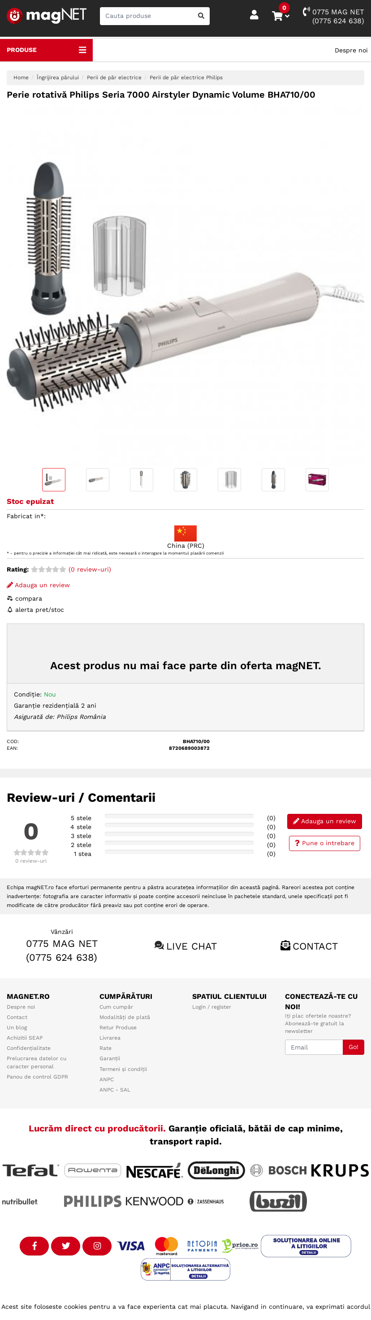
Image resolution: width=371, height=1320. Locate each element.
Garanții (109, 1058)
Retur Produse (118, 1027)
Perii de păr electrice (114, 77)
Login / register (211, 1007)
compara (24, 598)
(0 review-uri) (71, 569)
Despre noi (351, 50)
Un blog (17, 1027)
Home (21, 77)
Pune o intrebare (324, 843)
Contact (315, 946)
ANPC (106, 1079)
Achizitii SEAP (25, 1038)
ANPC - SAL (114, 1090)
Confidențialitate (29, 1048)
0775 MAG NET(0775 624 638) (333, 16)
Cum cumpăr (116, 1007)
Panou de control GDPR (37, 1077)
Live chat (191, 946)
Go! (353, 1046)
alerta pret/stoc (35, 609)
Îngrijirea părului (58, 77)
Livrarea (110, 1038)
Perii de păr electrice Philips (186, 77)
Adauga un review (38, 585)
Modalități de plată (124, 1017)
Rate (105, 1048)
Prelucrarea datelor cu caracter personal (36, 1062)
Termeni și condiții (123, 1069)
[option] (185, 287)
